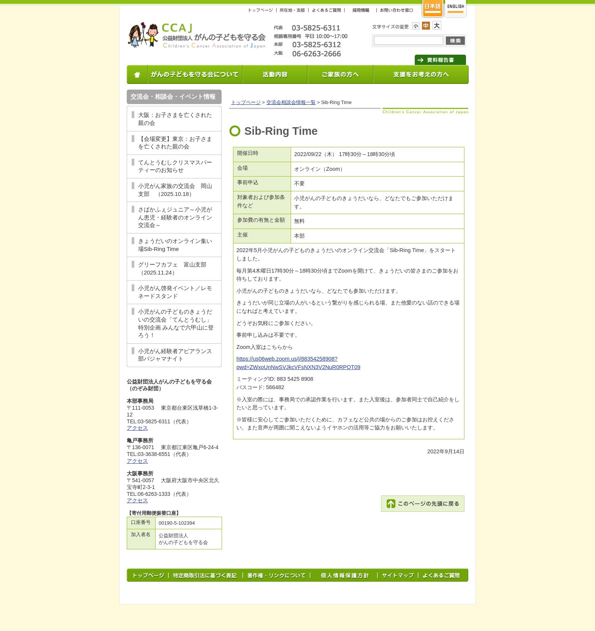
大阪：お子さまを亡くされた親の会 (175, 119)
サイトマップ (398, 575)
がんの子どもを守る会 (196, 35)
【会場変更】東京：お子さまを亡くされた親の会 (175, 143)
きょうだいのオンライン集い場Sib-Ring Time (175, 245)
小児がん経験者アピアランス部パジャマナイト (175, 355)
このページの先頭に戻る (422, 503)
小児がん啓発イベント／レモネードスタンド (175, 292)
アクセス (137, 428)
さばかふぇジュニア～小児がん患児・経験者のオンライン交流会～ (175, 217)
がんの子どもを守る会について (195, 74)
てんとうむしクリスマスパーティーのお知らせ (175, 166)
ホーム (137, 74)
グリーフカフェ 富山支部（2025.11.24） (172, 269)
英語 (455, 9)
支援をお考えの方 (421, 74)
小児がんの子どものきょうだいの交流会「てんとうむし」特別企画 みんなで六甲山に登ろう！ (176, 323)
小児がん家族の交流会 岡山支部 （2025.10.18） (175, 190)
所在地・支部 (293, 10)
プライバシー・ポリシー (344, 575)
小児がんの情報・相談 (341, 74)
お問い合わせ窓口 (395, 10)
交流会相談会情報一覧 (291, 102)
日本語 (432, 9)
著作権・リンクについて (277, 575)
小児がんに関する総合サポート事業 (275, 74)
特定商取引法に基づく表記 (206, 575)
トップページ (263, 10)
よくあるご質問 (327, 10)
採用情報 (361, 10)
